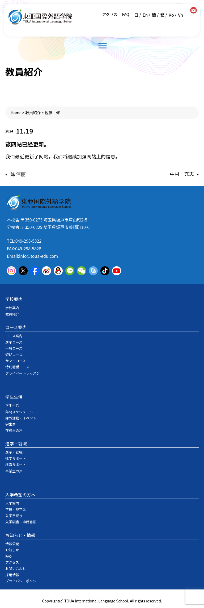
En (145, 15)
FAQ (125, 14)
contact (193, 10)
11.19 (24, 130)
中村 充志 (182, 173)
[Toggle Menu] (102, 45)
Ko (171, 15)
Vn (180, 15)
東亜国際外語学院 (40, 17)
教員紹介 (33, 112)
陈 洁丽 (18, 173)
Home (16, 112)
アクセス (109, 14)
